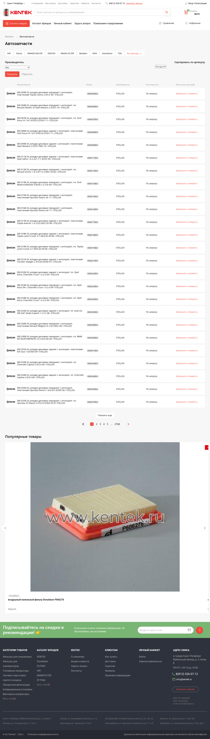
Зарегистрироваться (150, 661)
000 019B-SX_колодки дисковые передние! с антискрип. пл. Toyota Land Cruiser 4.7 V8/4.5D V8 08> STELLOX (45, 247)
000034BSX (92, 376)
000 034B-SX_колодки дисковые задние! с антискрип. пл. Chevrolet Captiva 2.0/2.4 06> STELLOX (45, 376)
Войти (142, 656)
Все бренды (133, 53)
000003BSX (92, 93)
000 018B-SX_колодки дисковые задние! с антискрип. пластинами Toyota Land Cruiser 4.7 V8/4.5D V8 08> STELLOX (45, 235)
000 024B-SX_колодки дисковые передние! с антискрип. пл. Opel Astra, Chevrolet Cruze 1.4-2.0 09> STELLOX (44, 299)
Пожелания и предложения (108, 23)
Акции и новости (80, 661)
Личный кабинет (63, 23)
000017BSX (92, 222)
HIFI (9, 53)
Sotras (19, 53)
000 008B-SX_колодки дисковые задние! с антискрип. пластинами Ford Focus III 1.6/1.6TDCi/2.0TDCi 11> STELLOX (45, 132)
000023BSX (92, 286)
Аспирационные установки (17, 689)
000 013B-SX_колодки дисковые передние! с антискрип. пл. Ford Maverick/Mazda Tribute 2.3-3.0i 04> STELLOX (44, 183)
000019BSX (92, 247)
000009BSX (92, 145)
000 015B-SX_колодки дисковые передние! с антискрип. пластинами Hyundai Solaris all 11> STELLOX (40, 196)
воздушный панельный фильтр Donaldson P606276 (36, 599)
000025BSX (92, 312)
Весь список (9, 698)
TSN (120, 53)
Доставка (63, 3)
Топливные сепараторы (16, 670)
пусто (197, 14)
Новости (85, 3)
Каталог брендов (41, 23)
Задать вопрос (82, 23)
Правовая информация (117, 675)
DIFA (94, 53)
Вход (190, 3)
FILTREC (41, 666)
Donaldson (107, 53)
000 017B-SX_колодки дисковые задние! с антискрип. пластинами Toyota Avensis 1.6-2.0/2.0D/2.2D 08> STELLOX (45, 222)
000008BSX (92, 132)
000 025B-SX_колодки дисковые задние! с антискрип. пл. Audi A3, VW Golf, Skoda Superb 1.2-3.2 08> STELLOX (44, 312)
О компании (37, 3)
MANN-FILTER (67, 53)
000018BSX (92, 235)
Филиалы (110, 670)
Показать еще (105, 415)
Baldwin (83, 53)
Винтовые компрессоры (16, 694)
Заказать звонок (134, 3)
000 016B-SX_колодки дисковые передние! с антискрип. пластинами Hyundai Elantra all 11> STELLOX (40, 209)
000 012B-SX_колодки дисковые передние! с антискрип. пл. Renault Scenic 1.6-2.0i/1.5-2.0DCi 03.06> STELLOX (41, 170)
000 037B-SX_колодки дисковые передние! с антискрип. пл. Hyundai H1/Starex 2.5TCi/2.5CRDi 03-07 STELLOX (41, 402)
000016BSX (92, 209)
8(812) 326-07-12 (117, 3)
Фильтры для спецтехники (17, 656)
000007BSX (92, 119)
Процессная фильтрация (16, 684)
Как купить (50, 3)
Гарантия (74, 3)
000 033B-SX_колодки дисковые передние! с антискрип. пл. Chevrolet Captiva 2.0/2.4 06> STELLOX (41, 363)
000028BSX (92, 325)
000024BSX (92, 299)
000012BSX (92, 170)
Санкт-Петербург (16, 3)
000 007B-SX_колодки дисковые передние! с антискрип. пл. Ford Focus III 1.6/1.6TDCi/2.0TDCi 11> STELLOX (44, 119)
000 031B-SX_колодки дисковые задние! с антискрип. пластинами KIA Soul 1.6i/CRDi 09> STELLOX (45, 350)
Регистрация (201, 3)
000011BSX (92, 158)
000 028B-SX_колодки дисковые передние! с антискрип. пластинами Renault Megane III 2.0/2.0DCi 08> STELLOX (40, 324)
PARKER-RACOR (34, 53)
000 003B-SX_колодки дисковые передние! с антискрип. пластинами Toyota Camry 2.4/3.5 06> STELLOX (40, 93)
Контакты (96, 3)
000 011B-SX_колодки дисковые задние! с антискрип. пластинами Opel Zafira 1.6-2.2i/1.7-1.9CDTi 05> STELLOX (45, 157)
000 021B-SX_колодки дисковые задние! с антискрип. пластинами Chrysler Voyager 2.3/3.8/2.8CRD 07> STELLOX (45, 260)
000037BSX (92, 402)
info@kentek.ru (182, 679)
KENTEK (51, 53)
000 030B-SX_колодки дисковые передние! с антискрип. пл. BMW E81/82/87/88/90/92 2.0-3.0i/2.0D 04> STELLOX (44, 337)
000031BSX (92, 350)
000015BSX (92, 196)
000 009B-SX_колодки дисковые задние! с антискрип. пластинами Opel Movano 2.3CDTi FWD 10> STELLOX (45, 145)
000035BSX (92, 389)
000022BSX (92, 273)
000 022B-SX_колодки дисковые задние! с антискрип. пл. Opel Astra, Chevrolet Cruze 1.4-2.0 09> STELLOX (43, 273)
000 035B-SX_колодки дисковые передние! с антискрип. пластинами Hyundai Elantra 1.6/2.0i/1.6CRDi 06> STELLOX (41, 389)
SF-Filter (41, 680)
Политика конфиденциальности (43, 734)
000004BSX (92, 106)
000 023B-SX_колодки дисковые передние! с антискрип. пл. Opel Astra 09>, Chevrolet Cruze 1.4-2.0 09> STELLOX (44, 286)
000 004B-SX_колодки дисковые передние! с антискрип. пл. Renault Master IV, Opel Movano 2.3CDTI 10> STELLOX (41, 106)
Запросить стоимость (186, 93)
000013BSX (92, 183)
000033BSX (92, 363)
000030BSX (92, 337)
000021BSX (92, 260)
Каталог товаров (18, 23)
